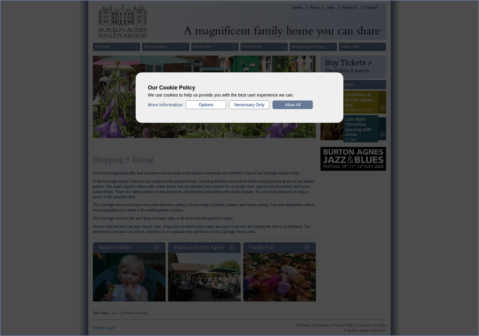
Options (206, 104)
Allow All (293, 104)
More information (165, 104)
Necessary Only (249, 104)
